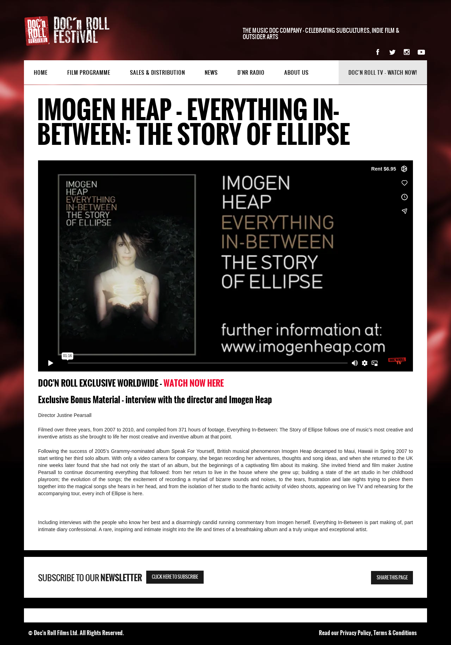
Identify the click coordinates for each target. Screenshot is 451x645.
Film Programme (88, 73)
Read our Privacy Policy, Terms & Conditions (368, 632)
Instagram (407, 52)
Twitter (392, 52)
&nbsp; (225, 265)
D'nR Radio (251, 73)
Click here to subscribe (175, 577)
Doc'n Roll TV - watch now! (382, 73)
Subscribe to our (90, 578)
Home (41, 73)
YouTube (421, 52)
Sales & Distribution (157, 73)
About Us (296, 73)
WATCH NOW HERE (193, 383)
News (211, 73)
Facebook (378, 52)
